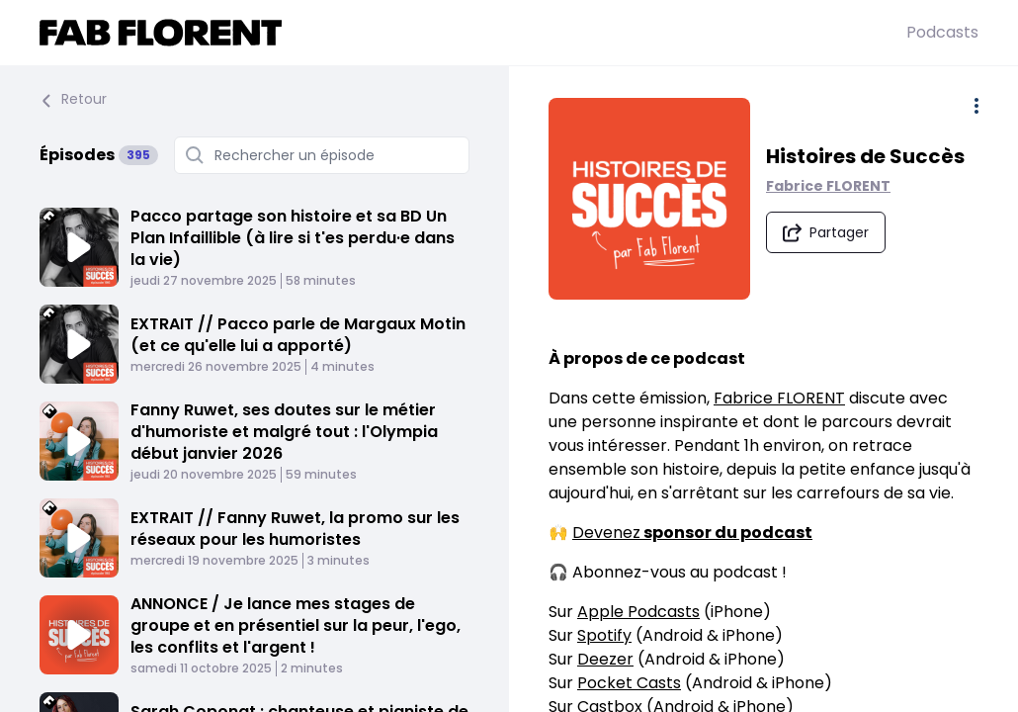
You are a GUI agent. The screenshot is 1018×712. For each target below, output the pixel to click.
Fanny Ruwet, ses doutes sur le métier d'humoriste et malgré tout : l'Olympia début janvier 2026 (284, 432)
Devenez (692, 532)
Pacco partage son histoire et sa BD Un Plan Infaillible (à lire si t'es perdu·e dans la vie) (292, 238)
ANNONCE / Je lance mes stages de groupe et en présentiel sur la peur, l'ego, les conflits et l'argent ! (295, 625)
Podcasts (942, 32)
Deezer (605, 659)
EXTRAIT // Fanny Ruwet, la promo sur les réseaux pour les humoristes (295, 528)
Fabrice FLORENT (828, 186)
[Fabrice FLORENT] (473, 32)
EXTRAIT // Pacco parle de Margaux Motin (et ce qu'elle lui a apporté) (298, 334)
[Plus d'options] (976, 106)
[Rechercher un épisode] (321, 155)
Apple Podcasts (638, 611)
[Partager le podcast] (826, 232)
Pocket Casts (629, 682)
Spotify (604, 635)
